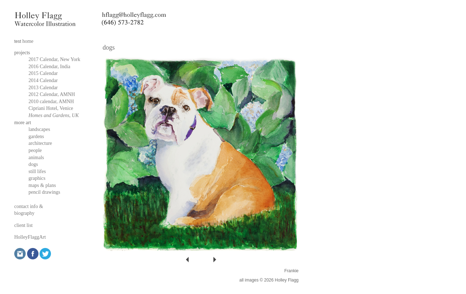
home (27, 41)
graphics (37, 178)
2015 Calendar (43, 73)
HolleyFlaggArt (30, 237)
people (35, 150)
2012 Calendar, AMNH (52, 94)
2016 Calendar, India (49, 66)
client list (23, 225)
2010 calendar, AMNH (51, 101)
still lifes (37, 171)
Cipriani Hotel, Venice (51, 108)
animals (36, 157)
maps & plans (42, 185)
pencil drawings (44, 192)
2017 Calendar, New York (54, 59)
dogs (33, 164)
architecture (40, 143)
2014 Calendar (43, 80)
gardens (36, 136)
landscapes (39, 129)
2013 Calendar (43, 87)
